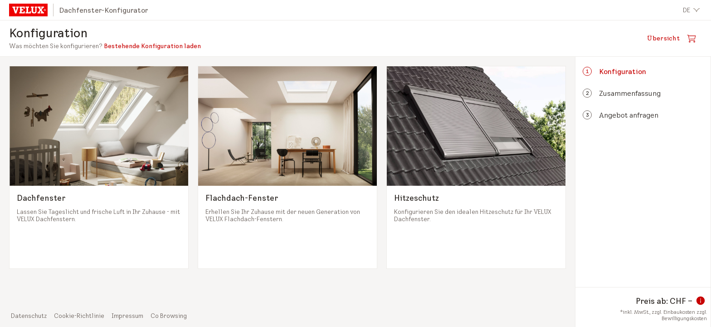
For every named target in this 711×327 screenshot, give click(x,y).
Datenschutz (29, 316)
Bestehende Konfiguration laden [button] (152, 46)
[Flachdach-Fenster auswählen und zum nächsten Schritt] (287, 167)
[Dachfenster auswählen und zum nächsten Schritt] (99, 167)
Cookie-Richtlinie (79, 316)
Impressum (127, 316)
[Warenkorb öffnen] (674, 39)
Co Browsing (169, 316)
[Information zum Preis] (701, 301)
